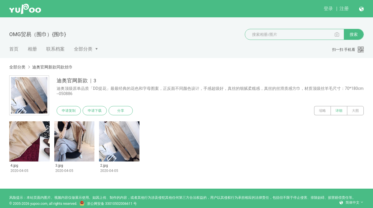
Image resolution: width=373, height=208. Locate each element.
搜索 (354, 34)
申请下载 (95, 111)
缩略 (322, 111)
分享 (120, 111)
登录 (328, 8)
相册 (32, 49)
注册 (344, 8)
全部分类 (83, 49)
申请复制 (69, 111)
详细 (338, 111)
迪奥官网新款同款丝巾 (52, 67)
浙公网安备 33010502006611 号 (108, 204)
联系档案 (55, 49)
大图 (355, 111)
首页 (13, 49)
